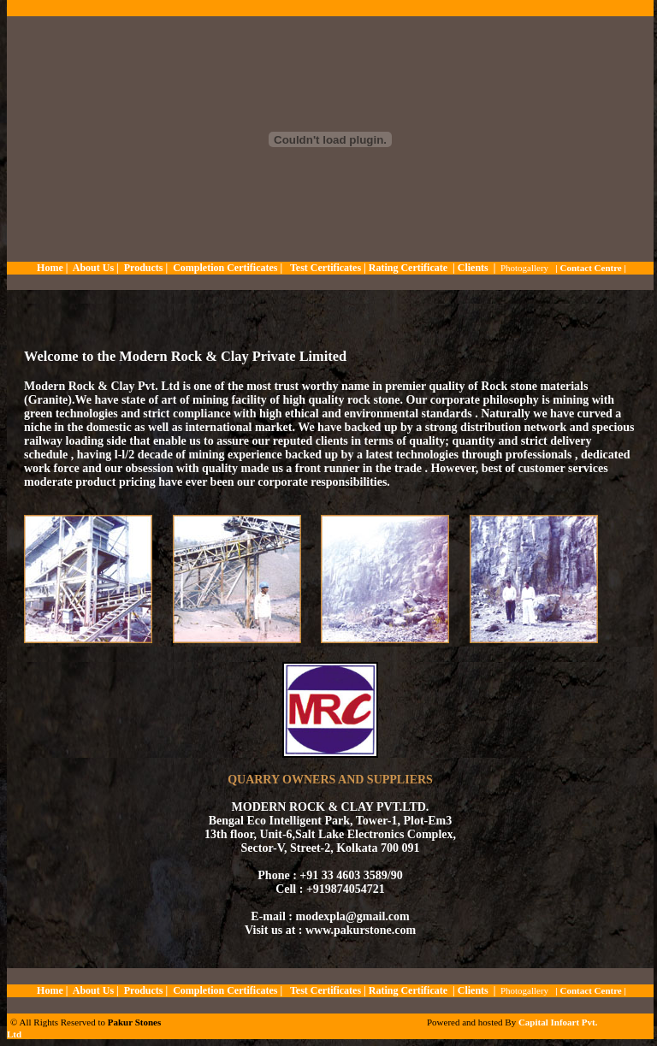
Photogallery (524, 268)
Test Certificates (327, 268)
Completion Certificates (225, 268)
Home (50, 268)
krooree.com (269, 1035)
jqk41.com (129, 1035)
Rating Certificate (408, 268)
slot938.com (68, 1035)
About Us (92, 268)
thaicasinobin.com (99, 1035)
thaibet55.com (154, 1035)
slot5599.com (296, 1035)
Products (143, 268)
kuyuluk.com (183, 1035)
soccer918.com (211, 1035)
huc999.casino (242, 1035)
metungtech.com (38, 1035)
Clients (473, 268)
